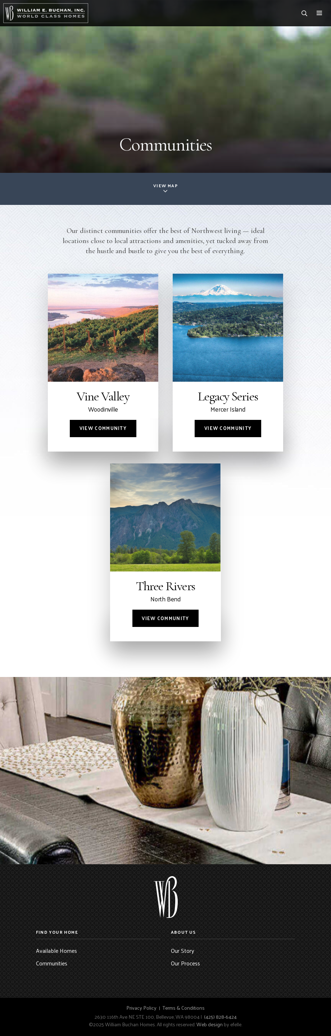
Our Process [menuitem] (185, 963)
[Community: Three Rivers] (165, 552)
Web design (209, 1024)
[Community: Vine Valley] (103, 363)
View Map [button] (165, 185)
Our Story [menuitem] (182, 950)
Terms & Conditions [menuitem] (184, 1007)
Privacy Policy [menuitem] (141, 1007)
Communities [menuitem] (51, 963)
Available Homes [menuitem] (56, 950)
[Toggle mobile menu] (319, 13)
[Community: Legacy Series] (228, 363)
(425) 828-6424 (220, 1016)
